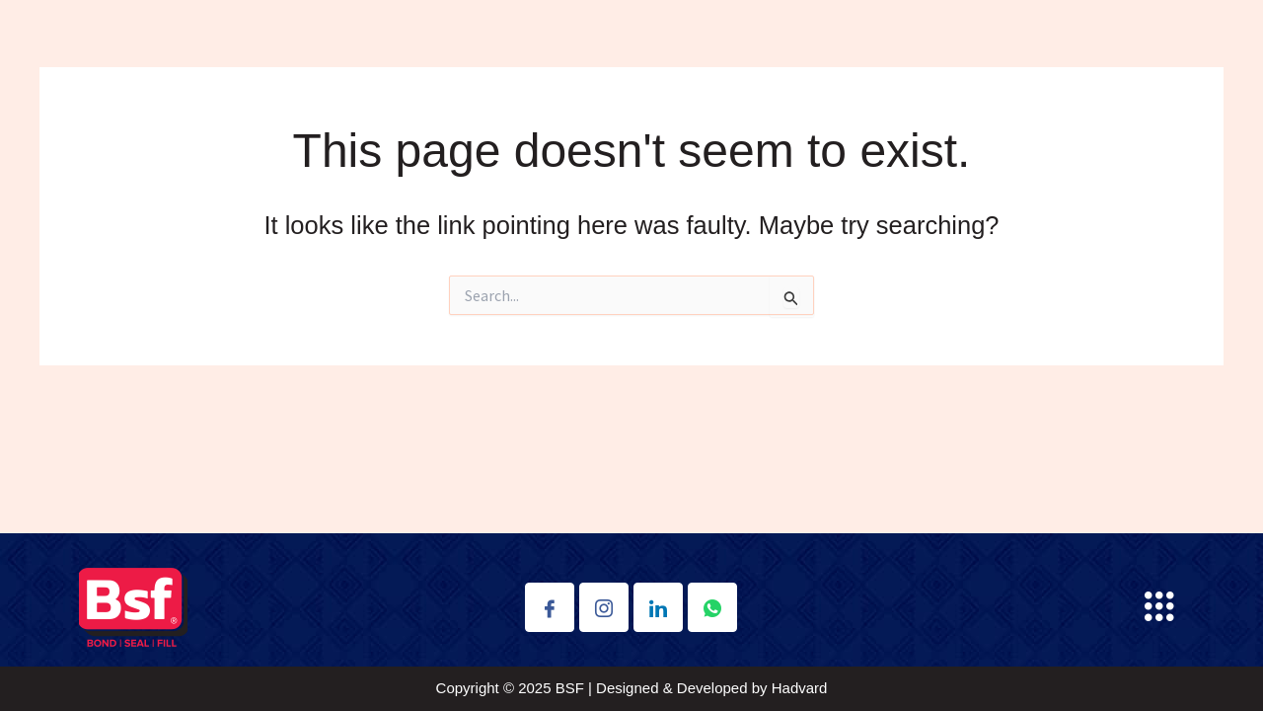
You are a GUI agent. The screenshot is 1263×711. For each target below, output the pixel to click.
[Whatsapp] (712, 607)
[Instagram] (604, 607)
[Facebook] (549, 607)
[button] (1159, 608)
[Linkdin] (658, 607)
